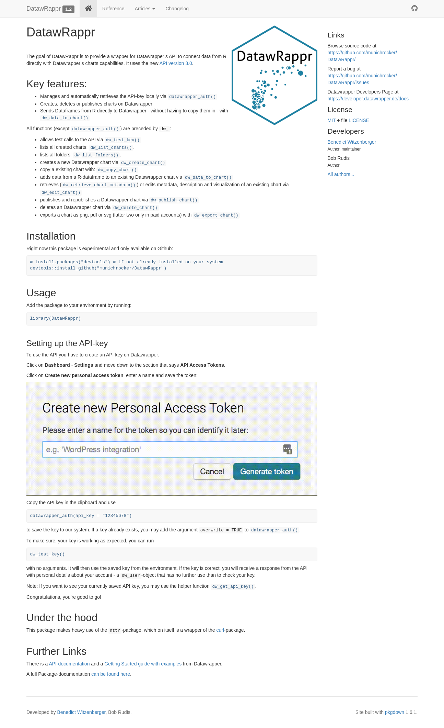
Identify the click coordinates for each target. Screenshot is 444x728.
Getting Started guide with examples (143, 663)
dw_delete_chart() (135, 208)
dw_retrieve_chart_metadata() (99, 185)
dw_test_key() (123, 140)
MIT (332, 120)
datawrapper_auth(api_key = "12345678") (81, 515)
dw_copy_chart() (117, 170)
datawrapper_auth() (192, 97)
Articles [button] (145, 8)
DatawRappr (43, 8)
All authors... (341, 174)
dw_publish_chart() (174, 200)
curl (220, 630)
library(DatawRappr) (55, 318)
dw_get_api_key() (233, 586)
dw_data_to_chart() (65, 118)
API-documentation (69, 663)
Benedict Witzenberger (352, 142)
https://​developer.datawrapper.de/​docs (368, 98)
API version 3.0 (176, 63)
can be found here (110, 674)
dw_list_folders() (96, 155)
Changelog (177, 8)
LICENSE (359, 120)
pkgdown (394, 712)
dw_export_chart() (216, 215)
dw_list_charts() (111, 147)
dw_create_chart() (143, 163)
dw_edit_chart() (61, 192)
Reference (113, 8)
